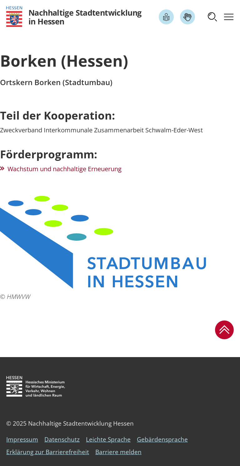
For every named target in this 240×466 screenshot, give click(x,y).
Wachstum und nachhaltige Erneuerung (65, 169)
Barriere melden (118, 452)
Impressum (22, 439)
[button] (213, 17)
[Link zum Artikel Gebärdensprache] (187, 16)
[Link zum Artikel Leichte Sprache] (166, 16)
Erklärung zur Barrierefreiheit (47, 452)
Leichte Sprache (108, 439)
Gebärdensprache (162, 439)
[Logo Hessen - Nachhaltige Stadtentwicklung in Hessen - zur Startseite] (74, 16)
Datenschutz (62, 439)
